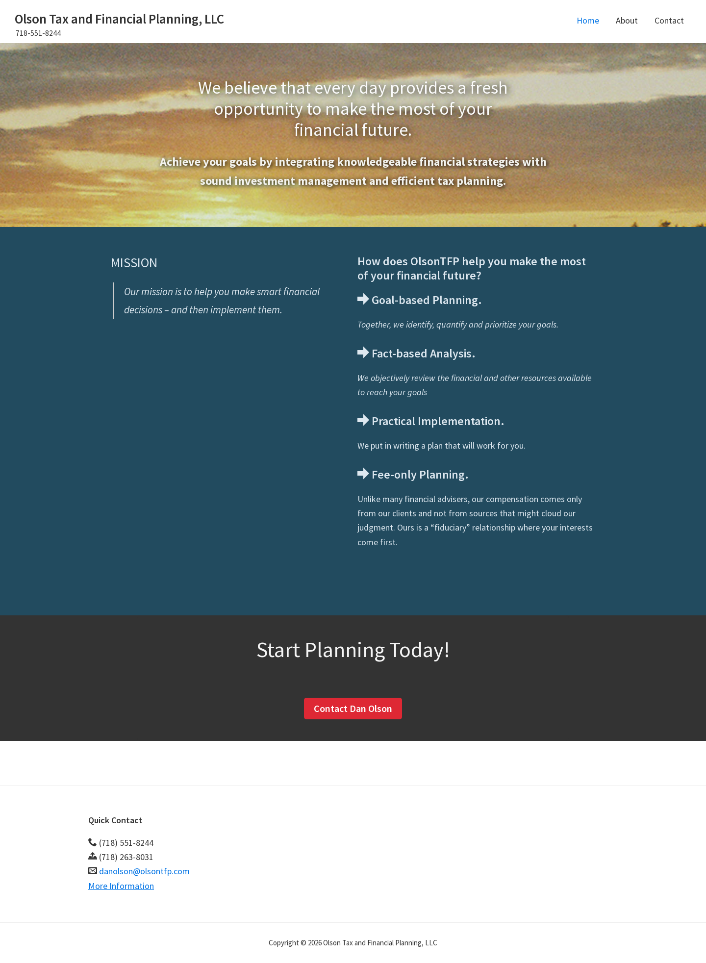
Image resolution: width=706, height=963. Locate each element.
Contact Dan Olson (353, 708)
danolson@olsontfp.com (144, 871)
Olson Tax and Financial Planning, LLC (119, 18)
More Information (121, 885)
